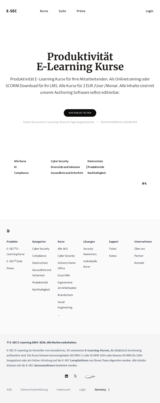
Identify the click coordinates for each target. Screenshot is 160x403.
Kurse (44, 11)
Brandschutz (65, 295)
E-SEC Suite (14, 261)
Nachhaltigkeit (97, 172)
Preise (81, 11)
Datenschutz (95, 161)
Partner (139, 255)
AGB (9, 389)
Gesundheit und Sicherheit (67, 172)
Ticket (112, 248)
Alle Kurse (20, 161)
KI (15, 167)
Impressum (63, 389)
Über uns (139, 248)
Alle (63, 248)
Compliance (21, 172)
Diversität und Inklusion (65, 167)
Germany (103, 389)
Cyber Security (60, 161)
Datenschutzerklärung (34, 389)
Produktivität (96, 167)
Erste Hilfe (64, 275)
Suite (62, 11)
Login (149, 11)
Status (113, 255)
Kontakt (139, 262)
